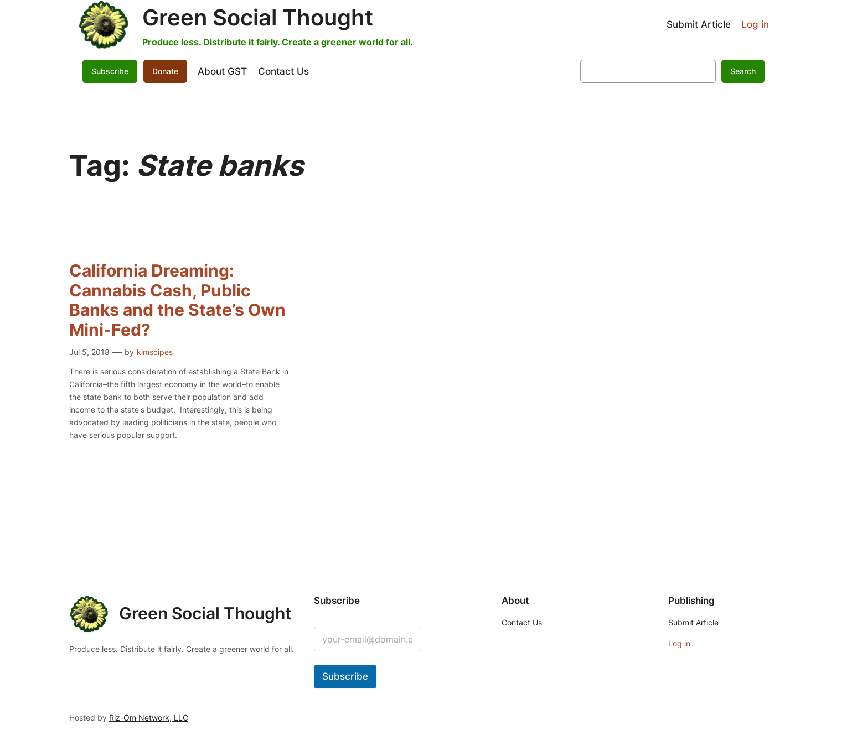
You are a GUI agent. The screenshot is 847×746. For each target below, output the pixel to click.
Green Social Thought (257, 17)
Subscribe (109, 71)
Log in (755, 24)
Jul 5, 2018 (89, 352)
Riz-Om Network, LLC (148, 717)
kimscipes (155, 352)
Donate (165, 71)
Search (743, 71)
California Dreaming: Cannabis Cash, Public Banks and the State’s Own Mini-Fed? (177, 300)
